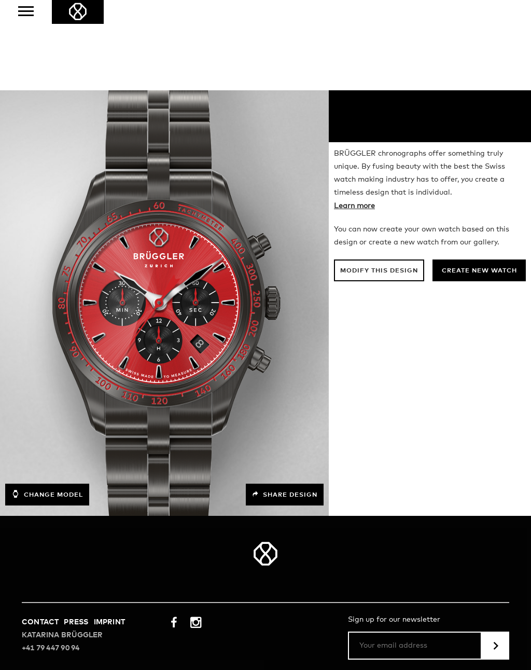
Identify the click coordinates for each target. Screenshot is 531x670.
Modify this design (379, 180)
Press (76, 532)
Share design (284, 404)
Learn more (354, 115)
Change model (47, 404)
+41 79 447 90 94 (50, 558)
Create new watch (479, 180)
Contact (40, 532)
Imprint (109, 532)
